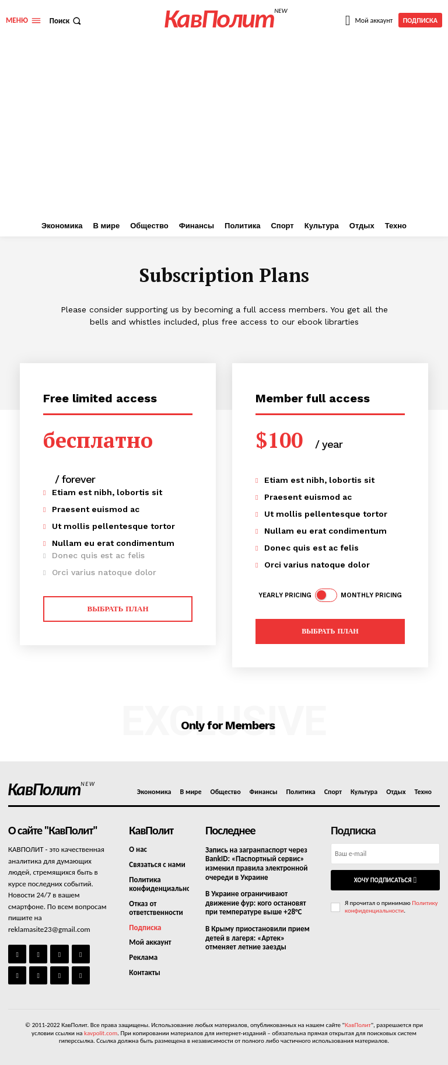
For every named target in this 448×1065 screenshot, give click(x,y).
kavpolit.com (100, 1032)
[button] (66, 20)
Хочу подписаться (385, 880)
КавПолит (358, 1025)
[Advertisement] (224, 128)
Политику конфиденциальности (391, 906)
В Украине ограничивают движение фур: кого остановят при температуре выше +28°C (255, 902)
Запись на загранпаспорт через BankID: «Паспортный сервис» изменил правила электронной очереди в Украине (256, 863)
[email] (385, 853)
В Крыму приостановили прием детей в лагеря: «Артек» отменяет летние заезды (257, 937)
